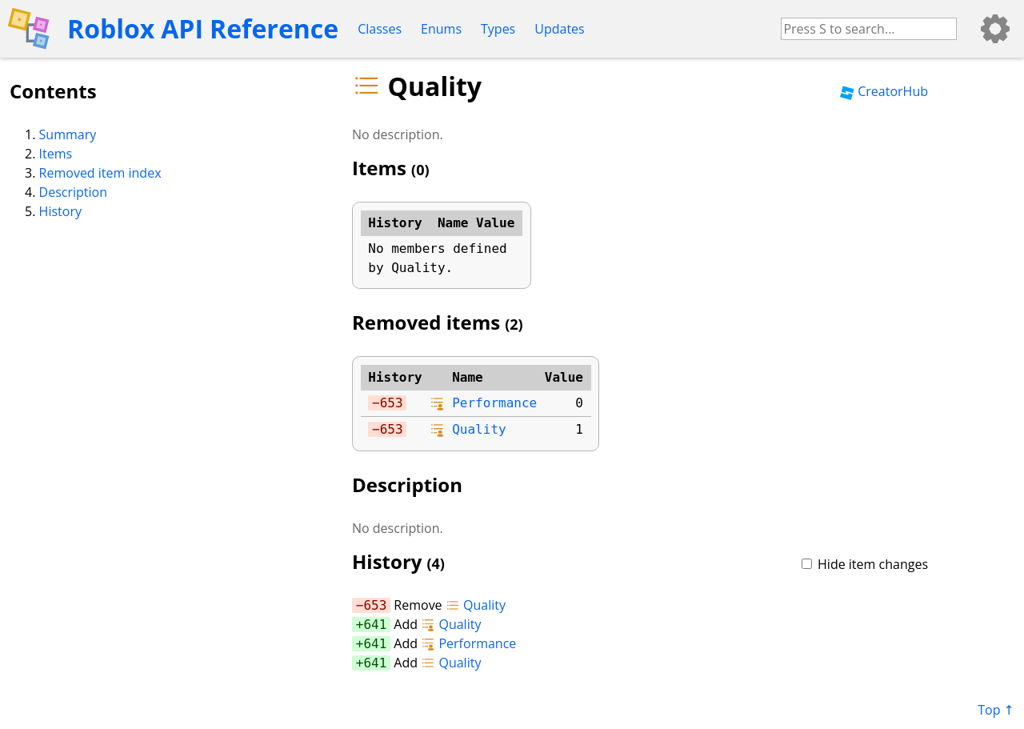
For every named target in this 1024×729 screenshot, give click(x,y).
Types (498, 29)
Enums (441, 29)
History (60, 211)
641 (374, 624)
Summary (68, 134)
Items (56, 153)
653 (391, 403)
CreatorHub (884, 91)
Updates (559, 29)
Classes (380, 29)
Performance (494, 403)
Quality (479, 429)
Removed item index (100, 173)
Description (73, 192)
